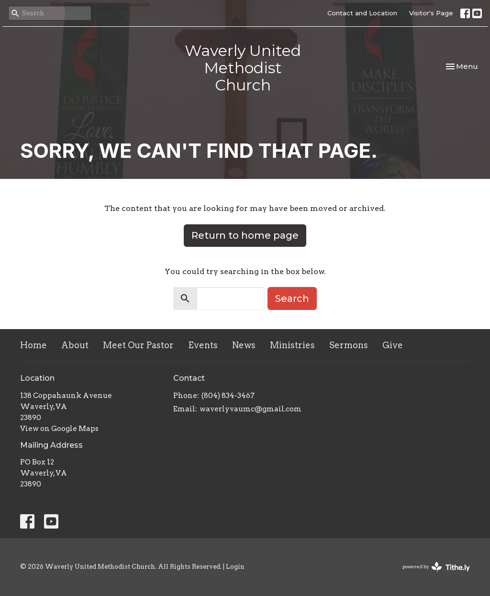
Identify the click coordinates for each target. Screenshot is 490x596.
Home (33, 345)
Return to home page (245, 235)
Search (292, 298)
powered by (436, 567)
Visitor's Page (431, 13)
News (244, 345)
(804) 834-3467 (228, 395)
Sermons (348, 345)
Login (235, 566)
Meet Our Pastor (138, 345)
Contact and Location (362, 13)
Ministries (292, 345)
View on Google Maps (59, 428)
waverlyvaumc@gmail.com (250, 409)
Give (392, 345)
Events (203, 345)
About (75, 345)
